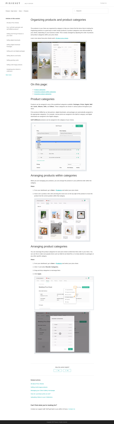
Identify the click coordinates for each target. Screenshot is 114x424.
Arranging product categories (42, 94)
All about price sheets (61, 38)
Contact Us (103, 3)
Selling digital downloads (13, 40)
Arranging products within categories (45, 92)
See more (8, 75)
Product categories (39, 89)
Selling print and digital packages (16, 51)
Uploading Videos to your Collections (41, 397)
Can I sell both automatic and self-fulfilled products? (15, 28)
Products (26, 11)
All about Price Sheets (13, 22)
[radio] (58, 370)
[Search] (90, 11)
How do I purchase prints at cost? (40, 394)
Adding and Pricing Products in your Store (15, 34)
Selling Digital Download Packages (13, 45)
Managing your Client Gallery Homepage (43, 390)
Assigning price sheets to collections (13, 70)
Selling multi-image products (14, 64)
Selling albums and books (14, 55)
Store (20, 11)
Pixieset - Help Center (11, 11)
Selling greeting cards (13, 60)
